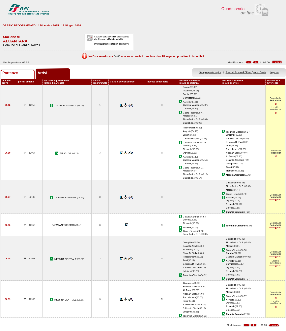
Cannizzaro (188, 98)
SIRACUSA (66, 153)
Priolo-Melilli (189, 127)
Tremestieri (231, 170)
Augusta (187, 131)
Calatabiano (189, 123)
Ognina (186, 94)
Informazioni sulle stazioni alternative (111, 44)
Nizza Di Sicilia (233, 153)
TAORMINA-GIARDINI (65, 197)
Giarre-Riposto (190, 113)
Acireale (187, 102)
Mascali (186, 116)
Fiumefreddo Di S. (192, 119)
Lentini (186, 135)
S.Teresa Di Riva (234, 142)
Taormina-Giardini (234, 132)
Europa (186, 87)
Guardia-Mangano (192, 105)
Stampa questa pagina (210, 72)
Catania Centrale (191, 142)
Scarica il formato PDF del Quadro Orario (246, 72)
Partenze (10, 73)
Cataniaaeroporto (191, 138)
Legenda (274, 72)
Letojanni (230, 135)
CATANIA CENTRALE (66, 105)
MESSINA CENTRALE (65, 259)
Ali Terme (230, 156)
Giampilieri (231, 163)
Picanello (187, 90)
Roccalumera (232, 149)
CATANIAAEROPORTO (63, 225)
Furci (228, 145)
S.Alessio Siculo (234, 138)
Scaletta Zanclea (234, 160)
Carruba (187, 108)
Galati (229, 167)
